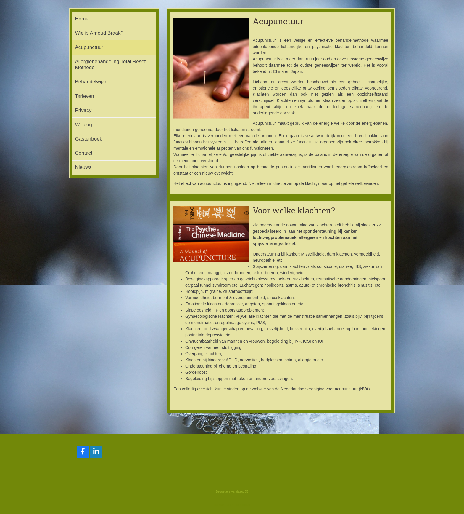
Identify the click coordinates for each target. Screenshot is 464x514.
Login (229, 504)
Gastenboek (88, 139)
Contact (84, 153)
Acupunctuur (89, 47)
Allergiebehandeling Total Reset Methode (110, 64)
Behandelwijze (91, 81)
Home (81, 19)
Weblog (83, 124)
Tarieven (84, 96)
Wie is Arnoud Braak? (99, 33)
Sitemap (219, 504)
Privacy (83, 110)
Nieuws (83, 167)
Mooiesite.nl (243, 504)
